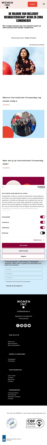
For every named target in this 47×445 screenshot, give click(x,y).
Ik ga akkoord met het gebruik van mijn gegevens (18, 281)
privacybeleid (6, 210)
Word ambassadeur (14, 345)
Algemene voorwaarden (23, 316)
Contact (10, 381)
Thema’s (10, 377)
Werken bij (11, 379)
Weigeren (23, 256)
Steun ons (11, 341)
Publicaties (11, 361)
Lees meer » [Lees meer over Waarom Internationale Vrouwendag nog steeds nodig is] (6, 105)
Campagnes (11, 359)
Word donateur (12, 343)
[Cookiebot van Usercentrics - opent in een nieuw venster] (37, 187)
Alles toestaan (23, 245)
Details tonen (38, 240)
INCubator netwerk (14, 396)
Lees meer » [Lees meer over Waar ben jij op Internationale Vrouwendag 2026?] (6, 168)
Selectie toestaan (23, 251)
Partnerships (12, 394)
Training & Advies (13, 393)
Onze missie (12, 375)
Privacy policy (23, 318)
